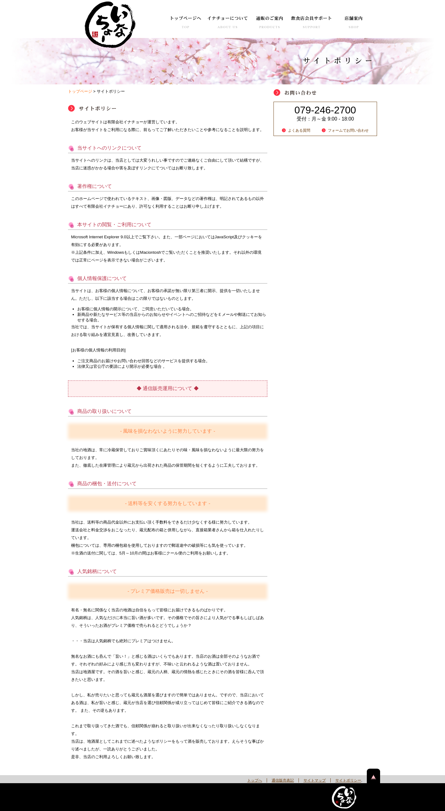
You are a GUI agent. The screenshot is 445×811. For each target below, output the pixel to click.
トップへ (254, 780)
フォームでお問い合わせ (348, 130)
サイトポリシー (348, 780)
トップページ (80, 91)
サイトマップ (314, 780)
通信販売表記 (283, 780)
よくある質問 (299, 130)
